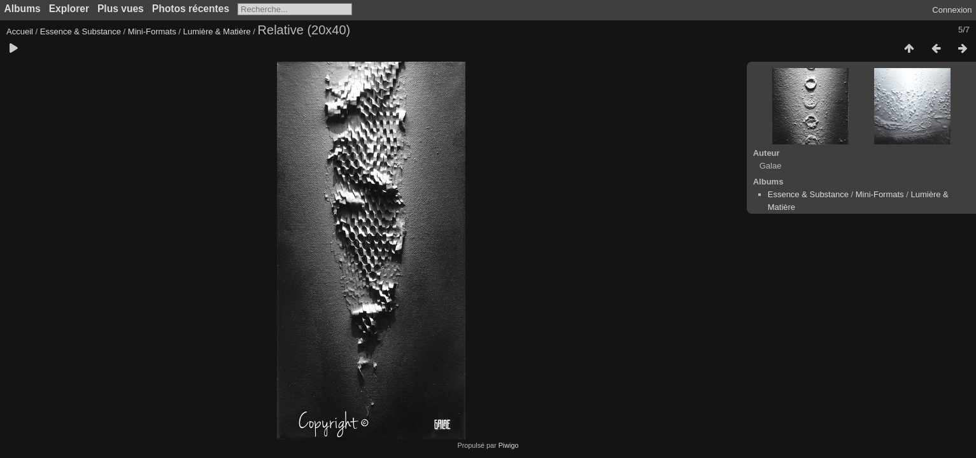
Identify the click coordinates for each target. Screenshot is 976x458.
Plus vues (120, 8)
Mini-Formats (152, 31)
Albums (22, 8)
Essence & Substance (80, 31)
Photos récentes (190, 8)
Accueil (19, 31)
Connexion (952, 10)
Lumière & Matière (217, 31)
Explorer (69, 8)
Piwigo (509, 445)
